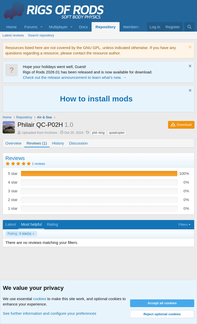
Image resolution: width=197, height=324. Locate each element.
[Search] (189, 27)
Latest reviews (13, 35)
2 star (13, 199)
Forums (30, 27)
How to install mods (96, 98)
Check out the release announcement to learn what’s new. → (74, 77)
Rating (52, 224)
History (58, 143)
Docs (83, 27)
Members (131, 27)
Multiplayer (58, 27)
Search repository (41, 35)
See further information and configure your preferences (49, 313)
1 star (13, 208)
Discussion (78, 143)
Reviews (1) (37, 143)
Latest (10, 224)
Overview (13, 143)
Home (11, 27)
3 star (13, 191)
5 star (13, 173)
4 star (13, 182)
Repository (105, 27)
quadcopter (116, 133)
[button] (41, 27)
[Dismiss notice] (189, 47)
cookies (39, 299)
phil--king (98, 133)
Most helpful (31, 224)
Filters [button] (183, 224)
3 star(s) (19, 233)
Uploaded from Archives (39, 133)
